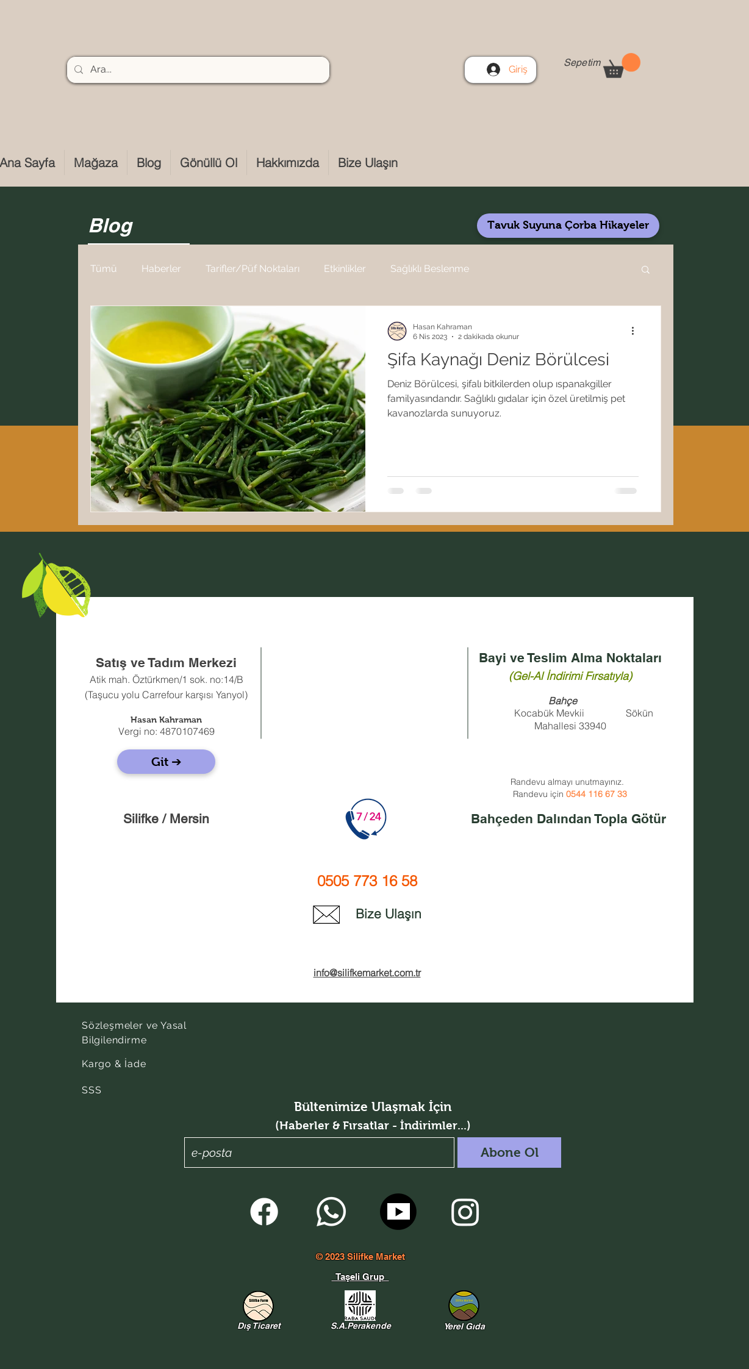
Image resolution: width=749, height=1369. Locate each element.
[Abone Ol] (509, 1152)
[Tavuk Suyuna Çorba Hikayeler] (568, 225)
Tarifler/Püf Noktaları (252, 268)
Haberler (161, 268)
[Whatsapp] (331, 1211)
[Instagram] (465, 1211)
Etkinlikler (345, 268)
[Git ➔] (166, 761)
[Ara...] (197, 70)
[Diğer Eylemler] (636, 331)
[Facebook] (264, 1211)
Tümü (103, 268)
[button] (621, 65)
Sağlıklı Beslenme (429, 268)
